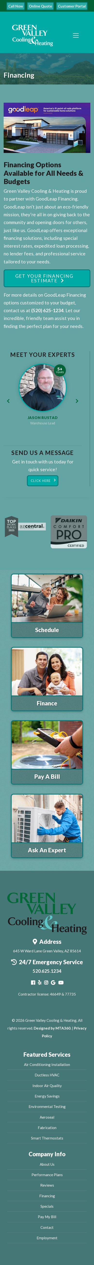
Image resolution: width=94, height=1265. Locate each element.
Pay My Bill (47, 1217)
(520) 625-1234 (47, 310)
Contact (47, 1227)
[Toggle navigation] (75, 35)
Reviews (47, 1185)
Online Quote (40, 6)
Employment (47, 1238)
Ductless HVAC (47, 1075)
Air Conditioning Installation (47, 1064)
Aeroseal (47, 1117)
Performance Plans (47, 1175)
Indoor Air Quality (47, 1085)
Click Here (41, 481)
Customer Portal (72, 6)
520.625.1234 (47, 971)
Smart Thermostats (47, 1138)
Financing (47, 1196)
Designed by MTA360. (52, 1028)
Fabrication (47, 1127)
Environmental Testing (47, 1106)
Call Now (15, 6)
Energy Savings (47, 1096)
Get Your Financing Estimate (44, 278)
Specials (47, 1206)
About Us (47, 1164)
